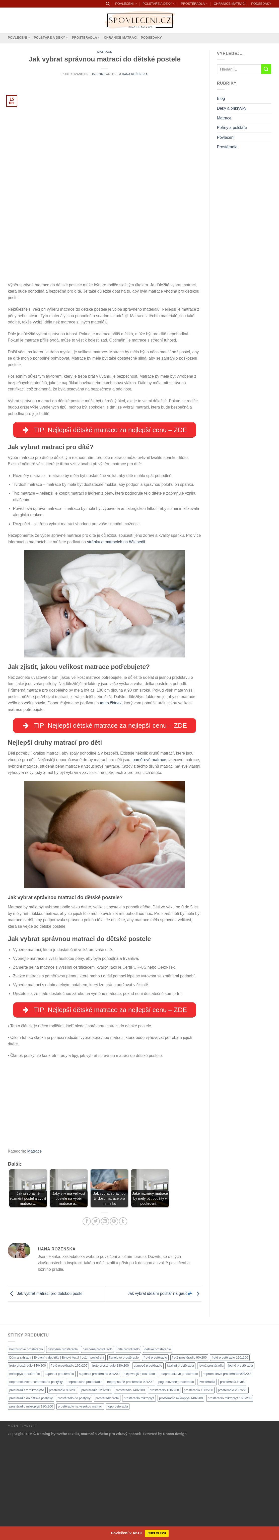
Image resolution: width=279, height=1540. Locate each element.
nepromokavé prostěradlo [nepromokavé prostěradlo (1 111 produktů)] (179, 1473)
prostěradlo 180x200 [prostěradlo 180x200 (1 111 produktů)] (198, 1489)
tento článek (110, 800)
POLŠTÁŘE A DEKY (159, 4)
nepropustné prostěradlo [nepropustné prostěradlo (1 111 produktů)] (84, 1481)
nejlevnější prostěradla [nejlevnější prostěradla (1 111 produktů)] (140, 1473)
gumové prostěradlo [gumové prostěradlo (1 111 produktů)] (148, 1465)
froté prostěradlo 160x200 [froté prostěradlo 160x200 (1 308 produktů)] (69, 1465)
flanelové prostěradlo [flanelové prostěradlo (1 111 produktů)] (124, 1457)
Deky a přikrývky (231, 108)
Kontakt (29, 1525)
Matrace (104, 51)
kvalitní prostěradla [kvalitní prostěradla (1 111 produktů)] (180, 1465)
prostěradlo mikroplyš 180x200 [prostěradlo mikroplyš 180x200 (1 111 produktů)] (31, 1506)
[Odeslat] (266, 69)
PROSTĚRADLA (194, 4)
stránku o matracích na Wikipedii (116, 639)
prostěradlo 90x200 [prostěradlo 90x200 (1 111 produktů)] (63, 1489)
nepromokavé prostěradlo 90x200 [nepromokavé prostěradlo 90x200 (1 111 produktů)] (227, 1473)
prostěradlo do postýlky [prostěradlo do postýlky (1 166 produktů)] (74, 1497)
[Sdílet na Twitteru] (96, 1321)
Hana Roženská (135, 74)
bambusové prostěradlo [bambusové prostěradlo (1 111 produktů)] (26, 1448)
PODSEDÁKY (261, 4)
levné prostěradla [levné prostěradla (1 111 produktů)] (240, 1465)
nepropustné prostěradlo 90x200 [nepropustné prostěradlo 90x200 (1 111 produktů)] (130, 1481)
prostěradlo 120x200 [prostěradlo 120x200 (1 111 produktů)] (96, 1489)
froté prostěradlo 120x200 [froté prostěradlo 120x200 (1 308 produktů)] (230, 1457)
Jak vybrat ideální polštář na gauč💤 (165, 1393)
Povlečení (226, 137)
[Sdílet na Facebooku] (87, 1321)
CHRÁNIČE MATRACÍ (230, 4)
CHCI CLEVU (157, 1533)
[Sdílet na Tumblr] (123, 1321)
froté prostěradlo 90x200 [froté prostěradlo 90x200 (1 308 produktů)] (189, 1457)
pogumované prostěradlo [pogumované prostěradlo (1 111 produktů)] (176, 1481)
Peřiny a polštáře (232, 127)
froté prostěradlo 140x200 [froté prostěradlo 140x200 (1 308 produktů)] (27, 1465)
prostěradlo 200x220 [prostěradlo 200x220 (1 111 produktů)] (232, 1489)
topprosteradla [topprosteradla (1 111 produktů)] (117, 1506)
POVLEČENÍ (126, 4)
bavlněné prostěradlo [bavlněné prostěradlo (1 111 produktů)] (98, 1448)
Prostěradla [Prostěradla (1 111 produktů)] (207, 1481)
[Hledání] (108, 3)
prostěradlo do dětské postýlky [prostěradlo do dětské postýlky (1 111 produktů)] (31, 1497)
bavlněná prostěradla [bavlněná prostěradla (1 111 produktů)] (63, 1448)
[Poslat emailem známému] (105, 1321)
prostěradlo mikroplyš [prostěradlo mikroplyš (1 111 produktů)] (139, 1497)
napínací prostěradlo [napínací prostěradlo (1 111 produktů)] (59, 1473)
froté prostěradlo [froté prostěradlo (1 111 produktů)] (155, 1457)
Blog (221, 98)
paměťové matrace (149, 858)
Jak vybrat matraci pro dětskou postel (45, 1393)
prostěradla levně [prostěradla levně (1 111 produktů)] (232, 1481)
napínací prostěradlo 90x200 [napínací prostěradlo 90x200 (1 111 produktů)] (99, 1473)
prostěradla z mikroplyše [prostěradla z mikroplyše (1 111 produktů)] (26, 1489)
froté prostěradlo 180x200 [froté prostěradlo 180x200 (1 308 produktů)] (110, 1465)
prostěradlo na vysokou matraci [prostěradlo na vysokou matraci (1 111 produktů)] (80, 1506)
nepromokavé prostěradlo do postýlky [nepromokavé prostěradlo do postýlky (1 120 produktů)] (36, 1481)
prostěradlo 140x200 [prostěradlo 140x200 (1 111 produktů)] (130, 1489)
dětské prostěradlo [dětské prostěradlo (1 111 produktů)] (158, 1448)
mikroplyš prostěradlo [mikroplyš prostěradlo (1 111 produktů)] (24, 1473)
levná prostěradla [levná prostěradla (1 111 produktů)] (211, 1465)
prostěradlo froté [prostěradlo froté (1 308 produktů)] (107, 1497)
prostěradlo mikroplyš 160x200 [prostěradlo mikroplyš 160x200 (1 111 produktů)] (229, 1497)
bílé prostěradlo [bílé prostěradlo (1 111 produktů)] (128, 1448)
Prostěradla (227, 147)
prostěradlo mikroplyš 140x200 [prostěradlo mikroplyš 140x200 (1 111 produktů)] (181, 1497)
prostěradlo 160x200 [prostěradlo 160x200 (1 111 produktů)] (164, 1489)
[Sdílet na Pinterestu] (114, 1321)
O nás (13, 1525)
